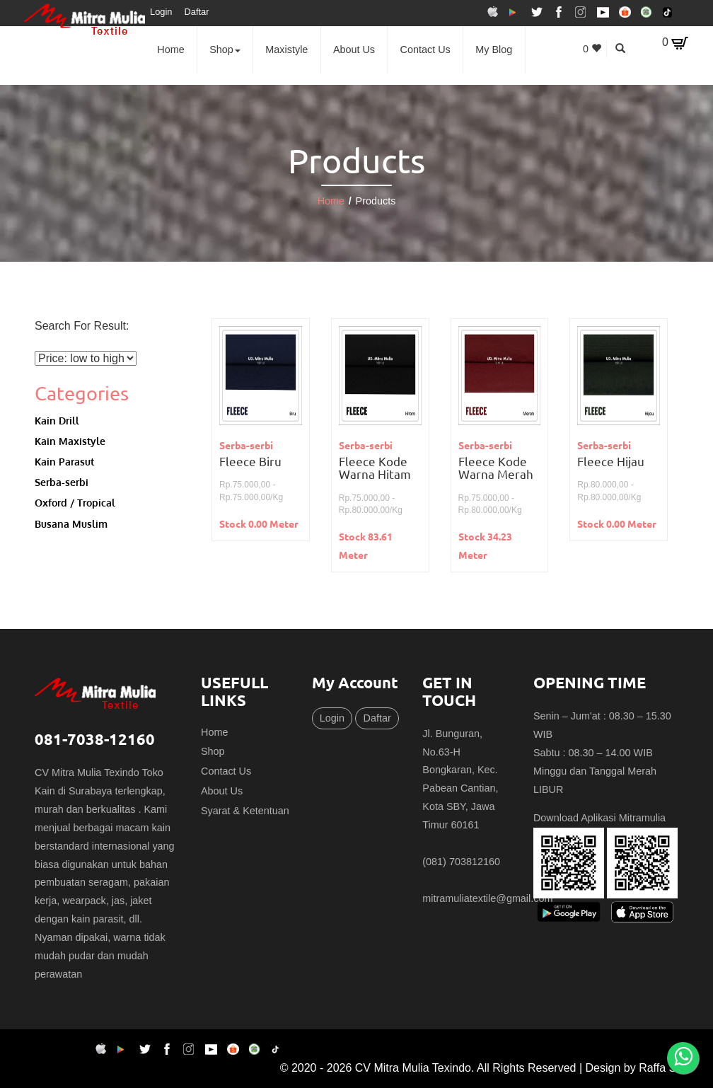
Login (161, 11)
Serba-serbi (61, 481)
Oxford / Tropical (75, 502)
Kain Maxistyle (70, 440)
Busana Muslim (71, 523)
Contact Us (425, 49)
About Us (354, 49)
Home (170, 49)
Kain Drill (57, 420)
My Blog (493, 49)
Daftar (197, 11)
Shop (224, 49)
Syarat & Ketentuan (245, 810)
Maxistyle (286, 49)
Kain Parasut (64, 461)
